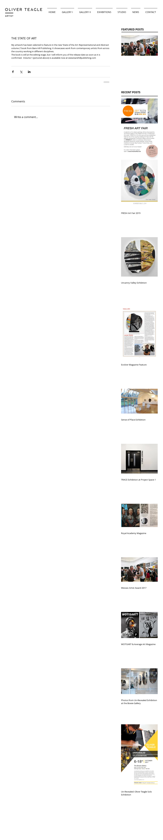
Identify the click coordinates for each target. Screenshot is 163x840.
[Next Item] (152, 45)
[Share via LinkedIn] (29, 71)
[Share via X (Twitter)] (21, 71)
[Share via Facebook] (12, 71)
